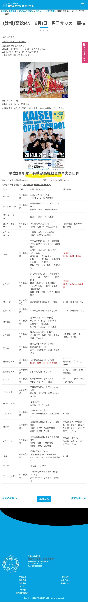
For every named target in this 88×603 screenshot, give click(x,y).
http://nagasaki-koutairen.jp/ (37, 184)
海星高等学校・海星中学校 (41, 559)
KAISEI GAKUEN (43, 599)
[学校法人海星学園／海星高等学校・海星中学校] (18, 5)
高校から (44, 500)
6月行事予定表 (8, 37)
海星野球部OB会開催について (16, 55)
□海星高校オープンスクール (14, 41)
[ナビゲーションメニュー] (82, 4)
